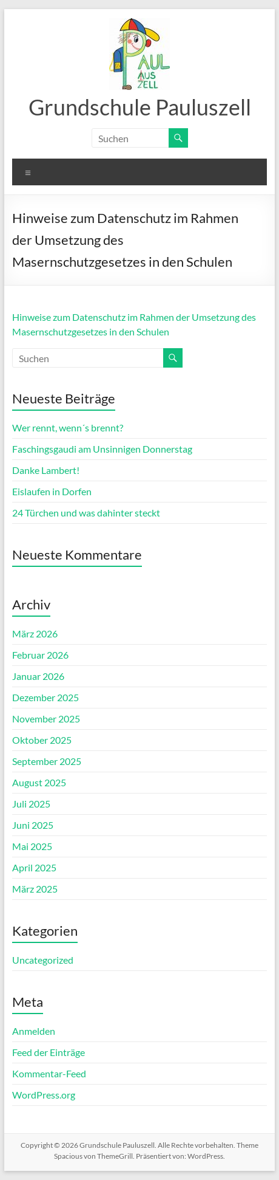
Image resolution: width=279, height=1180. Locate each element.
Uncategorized (42, 960)
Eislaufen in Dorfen (52, 491)
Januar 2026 (38, 676)
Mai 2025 (32, 846)
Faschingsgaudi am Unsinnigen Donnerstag (102, 449)
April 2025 (34, 867)
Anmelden (33, 1031)
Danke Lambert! (45, 470)
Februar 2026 (40, 654)
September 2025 (46, 761)
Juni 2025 (32, 825)
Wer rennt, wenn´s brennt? (67, 427)
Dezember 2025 (45, 697)
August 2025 (39, 782)
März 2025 (35, 888)
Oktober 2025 (42, 740)
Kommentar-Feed (49, 1073)
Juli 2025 (31, 803)
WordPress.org (43, 1094)
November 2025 (46, 718)
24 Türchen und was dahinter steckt (86, 512)
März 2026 (35, 633)
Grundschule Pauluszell (140, 107)
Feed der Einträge (48, 1052)
